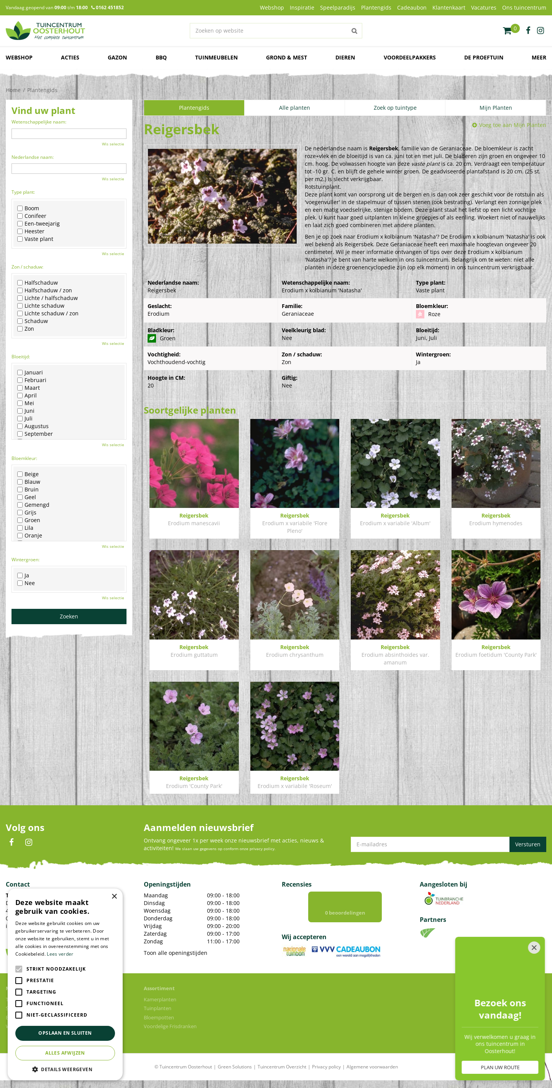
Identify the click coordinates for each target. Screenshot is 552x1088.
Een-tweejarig (38, 223)
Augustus (33, 426)
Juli (25, 418)
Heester (30, 231)
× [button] (114, 897)
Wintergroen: (25, 559)
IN (28, 842)
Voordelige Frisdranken (170, 1026)
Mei (25, 403)
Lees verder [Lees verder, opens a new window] (60, 954)
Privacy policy (326, 1066)
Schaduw (32, 321)
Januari (30, 372)
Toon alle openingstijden (175, 952)
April (27, 395)
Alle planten (294, 107)
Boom (28, 208)
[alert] (65, 984)
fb (528, 30)
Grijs (26, 512)
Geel (26, 497)
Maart (28, 388)
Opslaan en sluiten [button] (65, 1033)
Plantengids (194, 107)
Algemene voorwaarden (372, 1066)
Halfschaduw (37, 282)
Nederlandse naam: (33, 157)
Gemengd (33, 505)
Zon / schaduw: (27, 266)
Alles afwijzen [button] (65, 1053)
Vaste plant (35, 239)
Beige (28, 474)
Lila (25, 528)
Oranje (29, 535)
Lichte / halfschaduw (47, 298)
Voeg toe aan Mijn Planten (512, 125)
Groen (28, 520)
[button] (65, 1069)
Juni (25, 411)
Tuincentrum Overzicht (282, 1066)
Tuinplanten (157, 1008)
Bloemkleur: (24, 458)
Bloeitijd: (21, 356)
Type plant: (23, 192)
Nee (26, 583)
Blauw (28, 482)
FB (11, 842)
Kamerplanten (160, 999)
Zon (25, 328)
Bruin (28, 489)
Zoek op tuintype (395, 107)
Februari (31, 380)
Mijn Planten (496, 107)
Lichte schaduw (40, 305)
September (35, 434)
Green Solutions (235, 1066)
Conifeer (31, 216)
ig (540, 30)
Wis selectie (113, 144)
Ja (23, 575)
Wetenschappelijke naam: (39, 121)
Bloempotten (159, 1017)
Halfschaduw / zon (44, 290)
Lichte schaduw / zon (48, 313)
